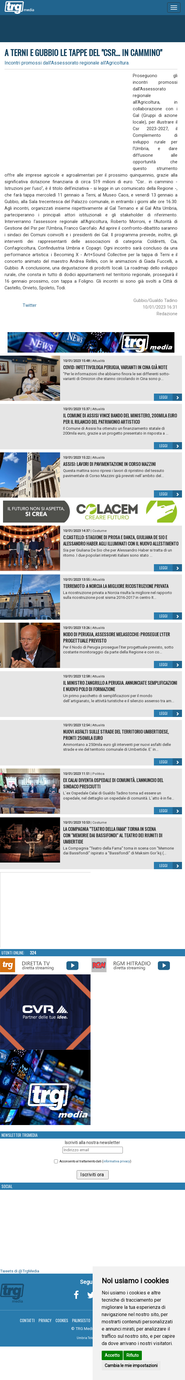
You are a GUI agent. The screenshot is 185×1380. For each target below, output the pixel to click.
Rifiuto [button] (132, 1355)
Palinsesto (81, 1320)
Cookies (62, 1320)
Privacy (45, 1320)
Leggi (170, 397)
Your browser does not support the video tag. (45, 910)
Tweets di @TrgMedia (19, 1271)
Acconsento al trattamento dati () (95, 1161)
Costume (99, 531)
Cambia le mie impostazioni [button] (131, 1365)
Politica (98, 774)
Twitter (30, 305)
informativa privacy (116, 1161)
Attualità (98, 361)
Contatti (27, 1320)
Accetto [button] (112, 1355)
